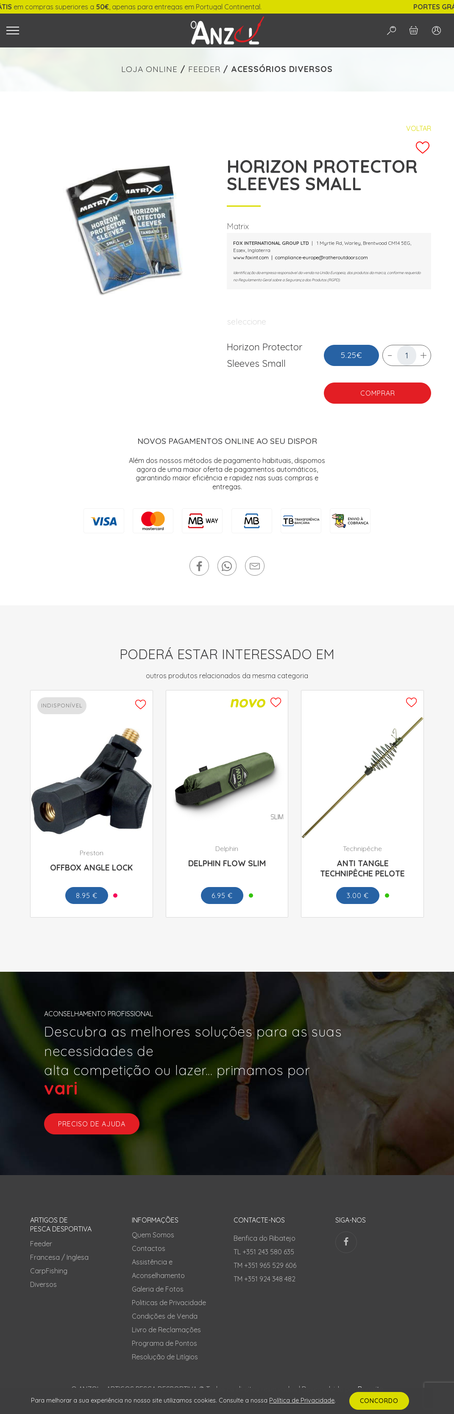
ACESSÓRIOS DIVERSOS (282, 69)
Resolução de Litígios (165, 1357)
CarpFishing (48, 1271)
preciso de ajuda (91, 1124)
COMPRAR (377, 393)
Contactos (148, 1248)
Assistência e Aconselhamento (158, 1269)
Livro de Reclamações (166, 1329)
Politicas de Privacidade (169, 1302)
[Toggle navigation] (87, 30)
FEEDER (204, 69)
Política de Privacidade (301, 1400)
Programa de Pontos (164, 1343)
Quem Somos (153, 1235)
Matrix (238, 226)
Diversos (43, 1284)
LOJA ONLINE (149, 69)
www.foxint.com (251, 257)
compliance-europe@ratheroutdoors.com (321, 257)
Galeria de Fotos (158, 1289)
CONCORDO (379, 1401)
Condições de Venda (165, 1316)
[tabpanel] (125, 229)
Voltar (418, 128)
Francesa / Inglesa (59, 1257)
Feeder (41, 1243)
